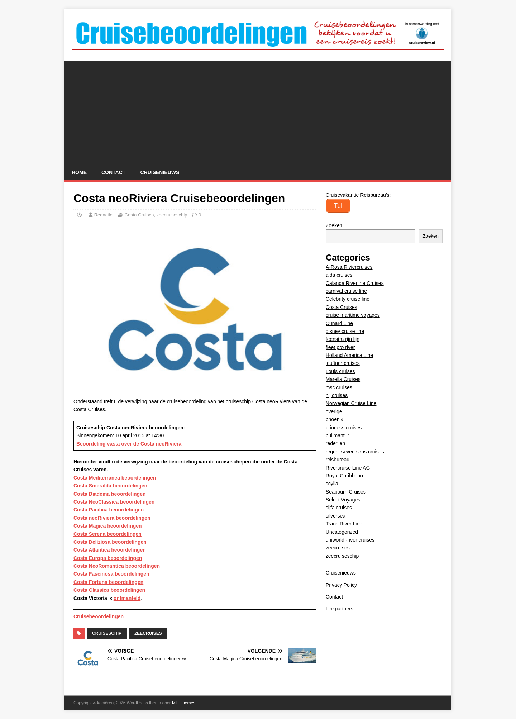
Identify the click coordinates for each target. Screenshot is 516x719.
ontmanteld (127, 598)
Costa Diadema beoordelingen (109, 494)
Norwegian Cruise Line (351, 403)
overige (334, 411)
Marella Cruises (343, 379)
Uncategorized (342, 532)
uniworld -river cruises (350, 540)
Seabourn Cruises (346, 492)
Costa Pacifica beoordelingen (108, 510)
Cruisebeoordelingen (98, 616)
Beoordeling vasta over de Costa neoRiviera (128, 444)
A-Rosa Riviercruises (349, 267)
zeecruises (148, 633)
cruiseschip (106, 633)
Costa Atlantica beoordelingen (109, 550)
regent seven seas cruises (355, 451)
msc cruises (339, 387)
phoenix (334, 419)
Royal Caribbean (344, 475)
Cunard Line (339, 323)
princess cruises (344, 427)
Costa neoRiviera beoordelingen (111, 518)
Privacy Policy (341, 585)
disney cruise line (345, 331)
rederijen (335, 443)
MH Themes (183, 702)
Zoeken (334, 225)
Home (79, 172)
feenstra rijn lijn (342, 339)
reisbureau (337, 459)
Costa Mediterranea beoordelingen (114, 478)
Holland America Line (349, 355)
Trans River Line (344, 524)
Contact (113, 172)
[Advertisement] (258, 111)
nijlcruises (337, 395)
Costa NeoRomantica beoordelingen (116, 566)
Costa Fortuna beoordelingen (108, 582)
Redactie (103, 215)
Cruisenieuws (159, 172)
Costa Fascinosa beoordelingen (111, 574)
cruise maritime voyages (353, 315)
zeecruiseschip (171, 215)
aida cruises (339, 275)
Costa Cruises (139, 215)
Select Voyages (343, 500)
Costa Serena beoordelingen (107, 534)
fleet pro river (340, 347)
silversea (335, 516)
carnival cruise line (346, 291)
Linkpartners (339, 608)
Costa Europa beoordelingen (107, 558)
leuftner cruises (343, 363)
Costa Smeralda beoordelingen (110, 486)
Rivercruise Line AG (348, 468)
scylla (332, 483)
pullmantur (337, 435)
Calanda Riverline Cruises (355, 283)
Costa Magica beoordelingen (107, 526)
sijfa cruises (339, 507)
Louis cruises (340, 371)
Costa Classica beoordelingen (109, 590)
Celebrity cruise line (347, 299)
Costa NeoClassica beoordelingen (113, 502)
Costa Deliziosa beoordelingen (110, 542)
